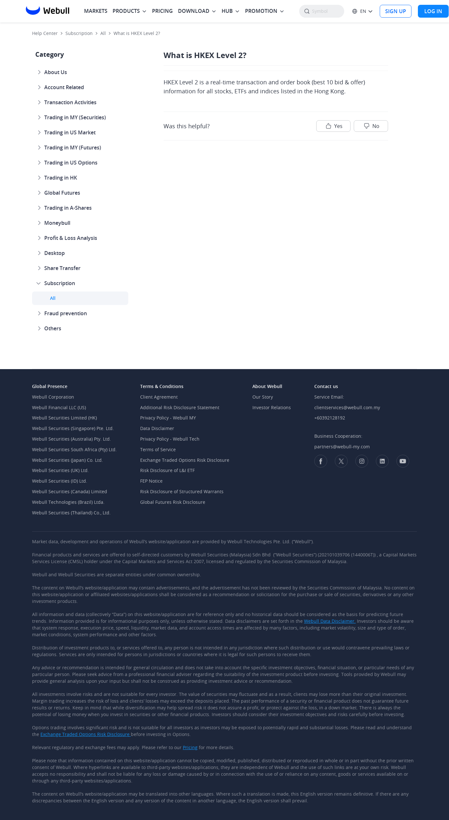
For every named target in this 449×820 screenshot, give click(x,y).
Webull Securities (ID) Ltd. (59, 481)
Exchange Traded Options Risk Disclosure (184, 460)
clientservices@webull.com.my (347, 407)
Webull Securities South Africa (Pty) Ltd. (74, 449)
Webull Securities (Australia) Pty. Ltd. (71, 439)
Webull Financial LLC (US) (59, 407)
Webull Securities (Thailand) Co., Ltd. (71, 513)
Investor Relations (271, 407)
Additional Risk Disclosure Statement (179, 407)
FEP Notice (151, 481)
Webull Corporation (53, 397)
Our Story (262, 397)
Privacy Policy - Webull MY (168, 418)
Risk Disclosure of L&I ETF (167, 470)
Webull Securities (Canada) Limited (69, 491)
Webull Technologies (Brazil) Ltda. (68, 502)
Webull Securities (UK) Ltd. (60, 470)
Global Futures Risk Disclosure (172, 502)
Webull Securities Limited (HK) (64, 418)
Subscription (79, 33)
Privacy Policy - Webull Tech (169, 439)
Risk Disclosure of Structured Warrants (182, 491)
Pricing (190, 747)
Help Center (45, 33)
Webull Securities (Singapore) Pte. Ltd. (73, 428)
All (103, 33)
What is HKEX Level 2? (137, 33)
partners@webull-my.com (342, 447)
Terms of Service (158, 449)
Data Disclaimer (157, 428)
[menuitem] (95, 11)
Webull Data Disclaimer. (330, 621)
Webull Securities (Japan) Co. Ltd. (67, 460)
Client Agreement (159, 397)
